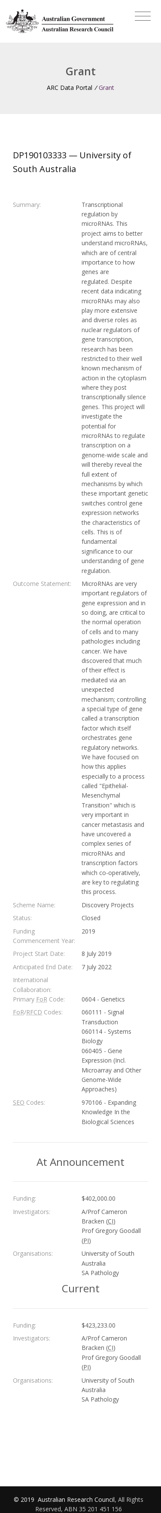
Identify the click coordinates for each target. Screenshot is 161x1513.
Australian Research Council (76, 1499)
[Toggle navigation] (143, 16)
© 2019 (25, 1499)
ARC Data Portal (69, 87)
